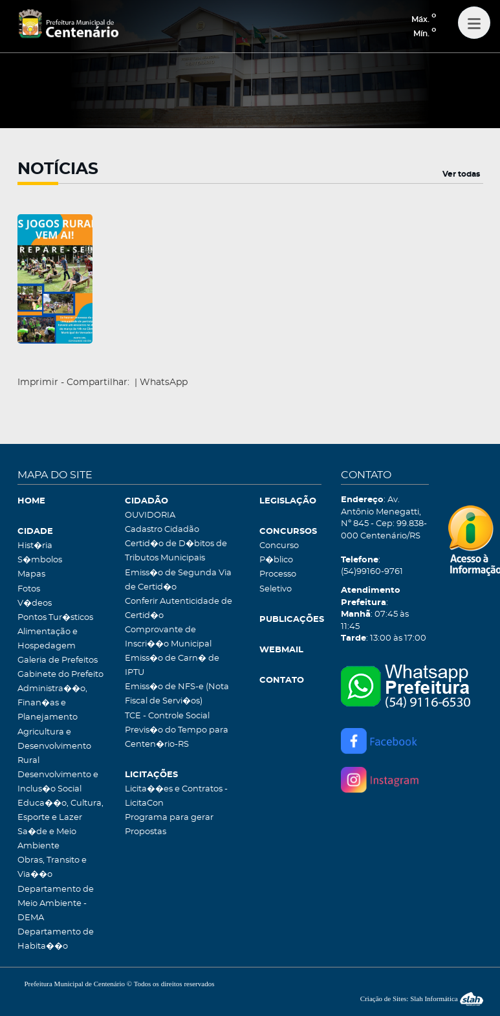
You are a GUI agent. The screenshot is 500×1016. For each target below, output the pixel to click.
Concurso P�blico (279, 553)
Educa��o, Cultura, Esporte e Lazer (60, 810)
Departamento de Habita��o (55, 939)
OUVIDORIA (150, 515)
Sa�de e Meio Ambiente (46, 839)
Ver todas (461, 174)
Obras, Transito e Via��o (52, 867)
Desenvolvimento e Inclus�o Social (57, 782)
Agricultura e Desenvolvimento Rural (54, 746)
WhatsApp (164, 382)
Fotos (28, 589)
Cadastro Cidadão (162, 529)
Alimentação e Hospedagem (47, 639)
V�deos (34, 603)
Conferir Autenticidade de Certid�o (178, 608)
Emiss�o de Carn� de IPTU (172, 665)
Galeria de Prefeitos (57, 660)
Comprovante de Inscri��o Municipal (168, 637)
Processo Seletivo (277, 581)
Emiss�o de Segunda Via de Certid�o (178, 580)
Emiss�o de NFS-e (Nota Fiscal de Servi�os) (177, 694)
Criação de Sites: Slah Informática (421, 998)
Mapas (31, 574)
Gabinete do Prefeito (60, 674)
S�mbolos (39, 560)
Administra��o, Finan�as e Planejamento (52, 703)
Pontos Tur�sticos (55, 617)
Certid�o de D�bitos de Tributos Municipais (176, 551)
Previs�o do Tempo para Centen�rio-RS (176, 737)
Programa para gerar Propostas (169, 824)
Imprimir (37, 382)
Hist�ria (34, 546)
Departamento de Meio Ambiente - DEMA (55, 903)
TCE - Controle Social (167, 716)
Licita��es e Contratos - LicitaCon (176, 796)
